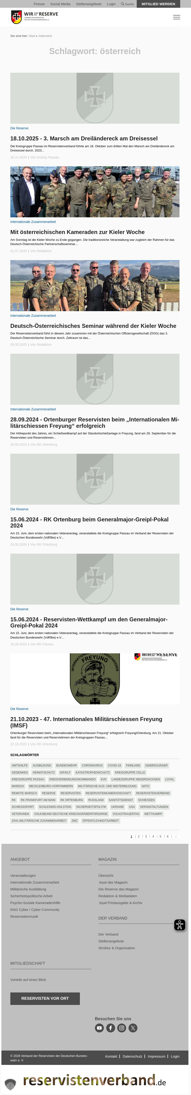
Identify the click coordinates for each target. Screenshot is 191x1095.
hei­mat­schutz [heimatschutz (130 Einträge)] (44, 772)
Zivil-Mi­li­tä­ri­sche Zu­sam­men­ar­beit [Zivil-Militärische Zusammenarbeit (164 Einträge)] (39, 820)
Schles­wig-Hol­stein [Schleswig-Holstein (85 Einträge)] (55, 807)
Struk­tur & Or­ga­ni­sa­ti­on (116, 948)
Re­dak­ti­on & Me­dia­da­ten (117, 896)
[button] (10, 1084)
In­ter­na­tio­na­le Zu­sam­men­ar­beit (33, 222)
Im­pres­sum (156, 1056)
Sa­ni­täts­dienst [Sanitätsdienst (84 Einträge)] (121, 800)
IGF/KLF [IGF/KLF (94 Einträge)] (65, 772)
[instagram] (121, 1028)
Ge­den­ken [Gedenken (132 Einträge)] (20, 772)
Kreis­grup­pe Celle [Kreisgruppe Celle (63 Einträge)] (130, 772)
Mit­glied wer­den (158, 4)
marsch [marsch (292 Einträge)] (18, 786)
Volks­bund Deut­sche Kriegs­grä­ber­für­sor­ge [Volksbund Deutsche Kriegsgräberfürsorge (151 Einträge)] (70, 814)
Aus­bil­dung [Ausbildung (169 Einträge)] (42, 765)
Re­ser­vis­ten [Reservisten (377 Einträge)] (71, 793)
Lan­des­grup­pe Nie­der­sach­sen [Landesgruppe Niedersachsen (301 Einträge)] (136, 779)
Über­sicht (105, 875)
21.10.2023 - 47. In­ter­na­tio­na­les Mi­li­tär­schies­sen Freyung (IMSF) (86, 722)
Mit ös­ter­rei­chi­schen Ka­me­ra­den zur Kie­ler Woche (77, 232)
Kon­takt (111, 1056)
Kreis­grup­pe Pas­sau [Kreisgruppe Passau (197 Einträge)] (28, 779)
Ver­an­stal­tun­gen (23, 875)
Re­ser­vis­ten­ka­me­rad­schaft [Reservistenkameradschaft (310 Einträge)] (108, 793)
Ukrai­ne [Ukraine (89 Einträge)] (117, 807)
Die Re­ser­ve (19, 128)
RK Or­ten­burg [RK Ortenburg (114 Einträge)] (71, 800)
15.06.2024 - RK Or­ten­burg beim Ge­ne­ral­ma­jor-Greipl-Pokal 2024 (89, 522)
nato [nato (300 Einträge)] (145, 786)
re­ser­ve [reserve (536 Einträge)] (48, 793)
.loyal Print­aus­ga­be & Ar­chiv (120, 903)
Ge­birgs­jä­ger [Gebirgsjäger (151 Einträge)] (156, 765)
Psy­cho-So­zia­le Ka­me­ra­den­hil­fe (35, 903)
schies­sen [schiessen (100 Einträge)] (146, 800)
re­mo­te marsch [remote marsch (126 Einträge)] (24, 793)
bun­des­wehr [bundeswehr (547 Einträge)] (66, 765)
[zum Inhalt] (94, 98)
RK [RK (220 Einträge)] (14, 800)
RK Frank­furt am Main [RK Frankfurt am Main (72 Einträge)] (38, 800)
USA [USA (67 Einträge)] (132, 807)
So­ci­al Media (60, 4)
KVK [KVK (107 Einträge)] (103, 779)
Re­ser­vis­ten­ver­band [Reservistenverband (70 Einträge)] (153, 793)
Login (111, 4)
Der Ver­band (108, 934)
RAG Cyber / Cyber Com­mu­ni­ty (34, 910)
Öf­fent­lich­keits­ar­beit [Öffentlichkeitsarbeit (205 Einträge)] (101, 820)
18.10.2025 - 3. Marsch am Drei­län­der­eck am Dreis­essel (84, 138)
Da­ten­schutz (132, 1056)
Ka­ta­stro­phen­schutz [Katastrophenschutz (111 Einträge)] (93, 772)
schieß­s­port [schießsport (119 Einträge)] (23, 807)
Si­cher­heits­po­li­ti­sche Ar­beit (31, 896)
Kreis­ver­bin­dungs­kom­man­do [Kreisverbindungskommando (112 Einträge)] (72, 779)
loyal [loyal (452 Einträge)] (169, 779)
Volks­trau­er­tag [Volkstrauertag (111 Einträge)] (126, 814)
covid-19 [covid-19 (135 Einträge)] (114, 765)
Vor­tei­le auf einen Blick (28, 980)
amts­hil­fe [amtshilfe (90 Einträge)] (20, 765)
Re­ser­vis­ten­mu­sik (24, 916)
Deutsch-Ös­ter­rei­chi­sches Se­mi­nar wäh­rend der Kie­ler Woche (93, 326)
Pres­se (39, 4)
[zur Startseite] (95, 17)
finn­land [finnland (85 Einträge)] (133, 765)
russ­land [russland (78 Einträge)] (96, 800)
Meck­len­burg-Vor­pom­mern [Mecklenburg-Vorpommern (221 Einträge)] (51, 786)
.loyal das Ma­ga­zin (113, 882)
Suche (127, 4)
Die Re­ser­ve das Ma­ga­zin (118, 889)
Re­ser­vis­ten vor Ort (45, 998)
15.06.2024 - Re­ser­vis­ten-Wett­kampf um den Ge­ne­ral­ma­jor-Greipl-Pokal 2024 (89, 622)
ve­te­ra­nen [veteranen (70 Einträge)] (20, 814)
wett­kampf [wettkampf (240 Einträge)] (153, 814)
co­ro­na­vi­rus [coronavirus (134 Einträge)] (92, 765)
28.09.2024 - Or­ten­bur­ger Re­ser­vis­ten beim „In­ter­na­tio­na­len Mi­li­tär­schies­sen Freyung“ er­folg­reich (94, 422)
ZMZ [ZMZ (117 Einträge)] (75, 820)
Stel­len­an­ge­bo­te (88, 4)
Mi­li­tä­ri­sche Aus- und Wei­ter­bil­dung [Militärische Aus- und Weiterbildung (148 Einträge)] (107, 786)
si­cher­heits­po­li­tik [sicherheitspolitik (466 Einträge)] (91, 807)
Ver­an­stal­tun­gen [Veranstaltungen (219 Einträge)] (154, 807)
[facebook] (110, 1028)
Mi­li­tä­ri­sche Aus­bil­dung (28, 889)
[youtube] (99, 1028)
